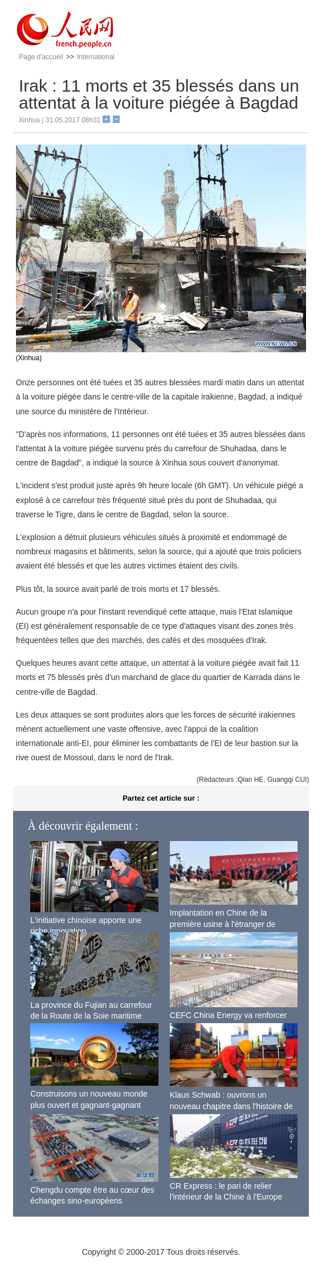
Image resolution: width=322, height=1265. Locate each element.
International (96, 57)
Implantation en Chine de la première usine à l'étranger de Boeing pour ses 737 (223, 924)
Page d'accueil (41, 57)
